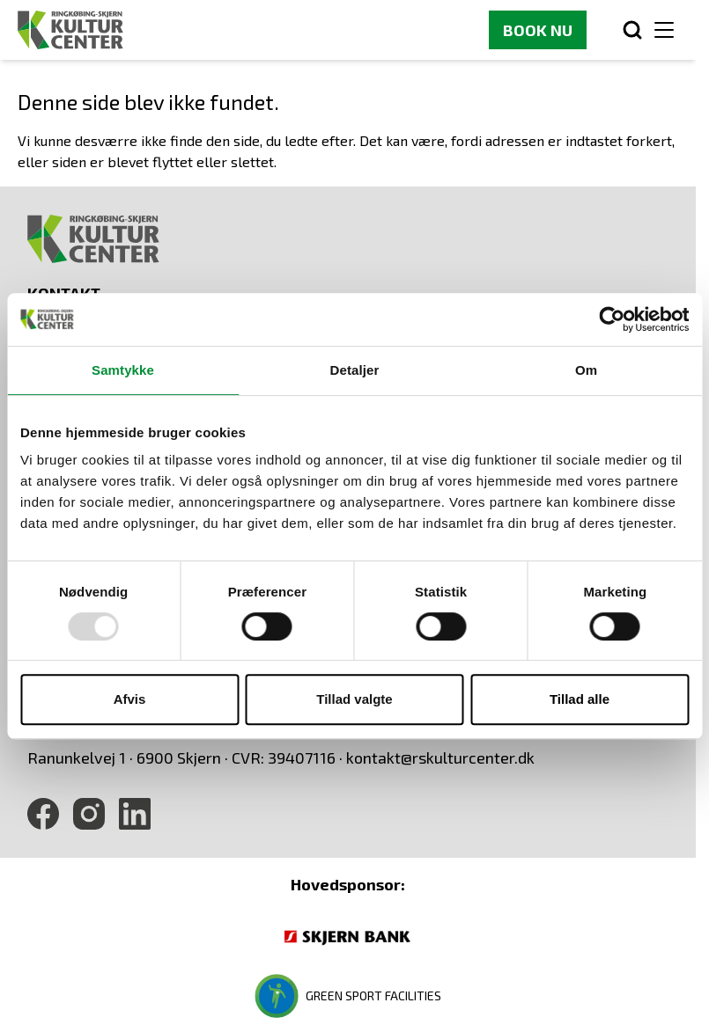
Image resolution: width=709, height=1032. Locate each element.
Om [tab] (586, 369)
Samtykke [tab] (123, 369)
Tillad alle (579, 699)
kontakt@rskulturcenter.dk (440, 757)
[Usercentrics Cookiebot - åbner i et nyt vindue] (612, 319)
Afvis (130, 699)
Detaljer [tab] (355, 369)
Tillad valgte (354, 699)
